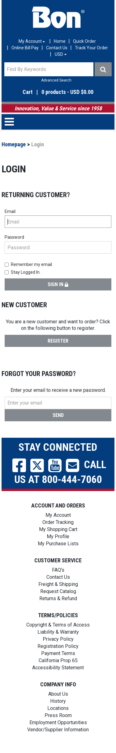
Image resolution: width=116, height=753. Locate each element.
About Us (58, 694)
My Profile (58, 536)
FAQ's (58, 570)
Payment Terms (58, 653)
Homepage (14, 144)
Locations (58, 708)
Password (14, 237)
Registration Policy (58, 646)
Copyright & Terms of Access (58, 625)
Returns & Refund (58, 598)
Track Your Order (91, 47)
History (58, 701)
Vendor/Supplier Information (58, 730)
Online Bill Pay (25, 47)
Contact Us (56, 47)
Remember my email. (29, 264)
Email (10, 211)
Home (60, 41)
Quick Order (84, 41)
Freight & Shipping (58, 584)
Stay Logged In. (23, 272)
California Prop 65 (58, 660)
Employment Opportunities (58, 722)
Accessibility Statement (58, 668)
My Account (58, 515)
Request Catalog (58, 591)
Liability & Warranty (58, 632)
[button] (58, 92)
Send (58, 415)
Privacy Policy (58, 639)
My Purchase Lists (58, 544)
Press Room (58, 715)
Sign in (58, 284)
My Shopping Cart (58, 529)
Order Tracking (58, 522)
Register (58, 341)
